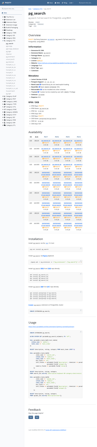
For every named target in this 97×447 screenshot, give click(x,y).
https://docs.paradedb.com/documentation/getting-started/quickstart (51, 327)
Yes (31, 417)
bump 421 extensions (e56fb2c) (56, 430)
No (37, 417)
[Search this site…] (87, 2)
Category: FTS (37, 9)
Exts (29, 9)
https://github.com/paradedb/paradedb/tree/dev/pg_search (57, 63)
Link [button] (70, 3)
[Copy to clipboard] (81, 248)
